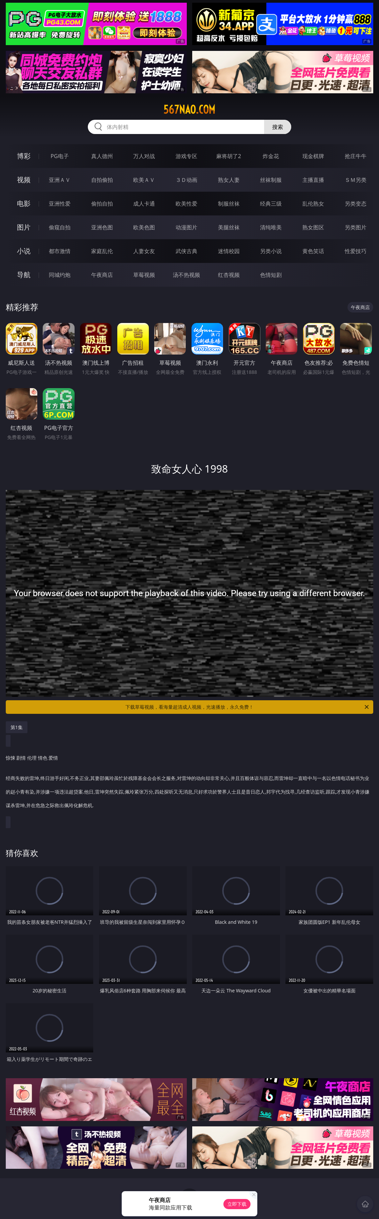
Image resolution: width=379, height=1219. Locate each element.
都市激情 (60, 251)
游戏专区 (186, 156)
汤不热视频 (186, 275)
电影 (24, 203)
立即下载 (236, 1204)
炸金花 (271, 156)
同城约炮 (60, 275)
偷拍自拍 (102, 203)
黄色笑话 (313, 251)
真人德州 (102, 156)
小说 (24, 250)
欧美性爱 (186, 203)
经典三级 (271, 203)
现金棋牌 (313, 156)
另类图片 (355, 227)
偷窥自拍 (60, 227)
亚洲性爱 (60, 203)
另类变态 (355, 203)
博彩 (24, 155)
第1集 (17, 727)
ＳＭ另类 (355, 180)
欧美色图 (144, 227)
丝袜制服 (271, 180)
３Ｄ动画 (186, 180)
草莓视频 (144, 275)
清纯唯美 (271, 227)
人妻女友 (144, 251)
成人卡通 (144, 203)
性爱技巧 (355, 251)
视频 (24, 179)
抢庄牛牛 (355, 156)
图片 (24, 227)
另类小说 (271, 251)
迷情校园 (229, 251)
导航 (24, 274)
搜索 (277, 127)
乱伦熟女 (313, 203)
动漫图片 (186, 227)
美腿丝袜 (229, 227)
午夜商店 (102, 275)
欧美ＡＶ (144, 180)
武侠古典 (186, 251)
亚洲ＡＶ (60, 180)
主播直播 (313, 180)
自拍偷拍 (102, 180)
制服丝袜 (229, 203)
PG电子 (59, 156)
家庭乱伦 (102, 251)
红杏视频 (229, 275)
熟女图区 (313, 227)
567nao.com (189, 109)
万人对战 (144, 156)
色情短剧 (271, 275)
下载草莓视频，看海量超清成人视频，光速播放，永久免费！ (247, 707)
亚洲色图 (102, 227)
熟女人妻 (229, 180)
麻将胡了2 (228, 156)
